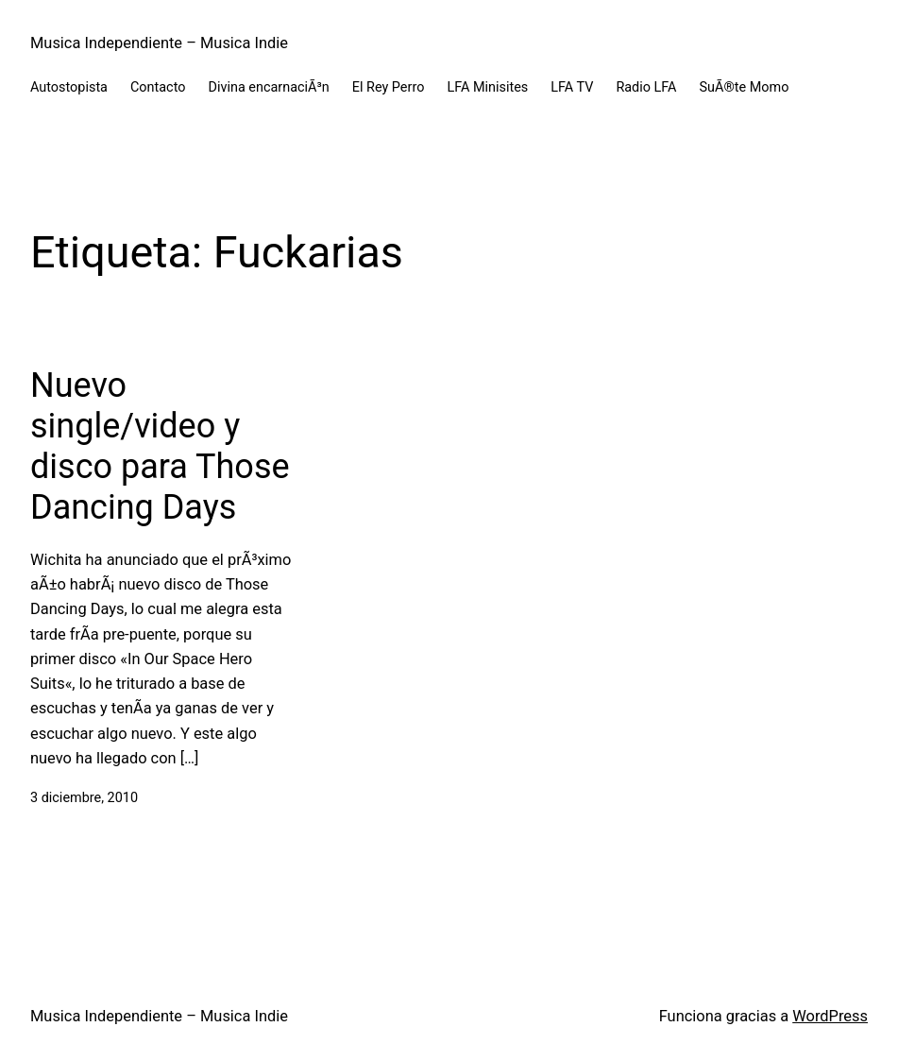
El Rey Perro (388, 87)
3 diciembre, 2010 (84, 798)
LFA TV (572, 87)
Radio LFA (646, 87)
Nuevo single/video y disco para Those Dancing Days (160, 447)
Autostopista (69, 87)
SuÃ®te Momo (744, 87)
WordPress (830, 1016)
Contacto (158, 87)
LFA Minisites (487, 87)
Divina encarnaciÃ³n (268, 87)
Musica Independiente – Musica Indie (159, 43)
